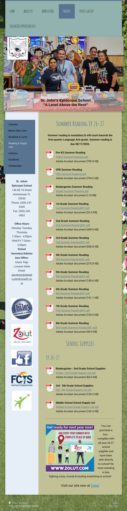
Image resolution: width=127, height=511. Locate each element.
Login (115, 502)
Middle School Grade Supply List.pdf (77, 407)
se (13, 274)
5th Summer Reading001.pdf (73, 276)
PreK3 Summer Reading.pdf (72, 157)
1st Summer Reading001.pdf (73, 208)
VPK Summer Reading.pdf (71, 174)
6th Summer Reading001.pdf (73, 293)
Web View (113, 506)
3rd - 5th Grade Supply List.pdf (74, 390)
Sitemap (23, 502)
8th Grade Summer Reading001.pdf (76, 327)
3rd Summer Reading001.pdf (73, 242)
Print (13, 502)
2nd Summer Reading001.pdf (73, 225)
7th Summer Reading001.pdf (73, 310)
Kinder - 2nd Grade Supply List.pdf (76, 373)
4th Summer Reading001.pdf (73, 259)
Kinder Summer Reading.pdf (72, 191)
